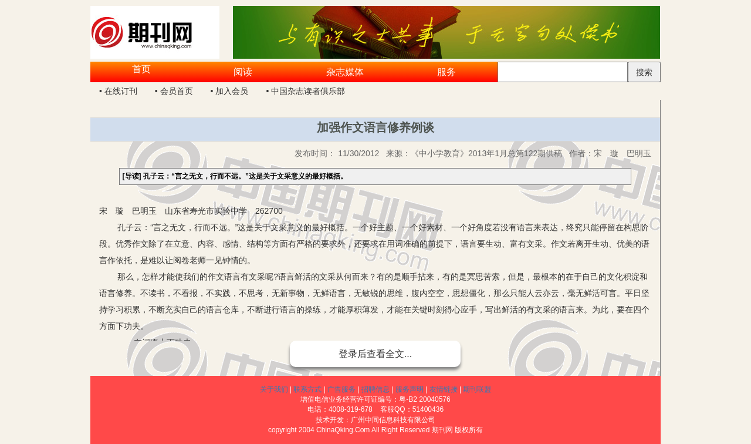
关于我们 (274, 389)
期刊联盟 (477, 389)
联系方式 (307, 389)
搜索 (644, 72)
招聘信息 (375, 389)
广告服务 (341, 389)
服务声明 (409, 389)
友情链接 (443, 389)
